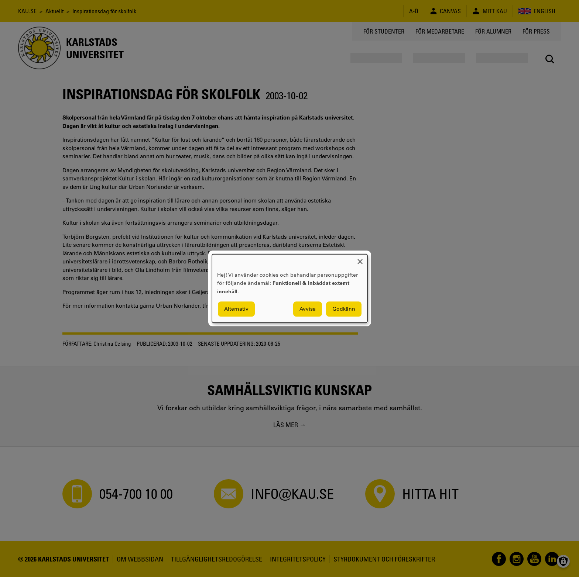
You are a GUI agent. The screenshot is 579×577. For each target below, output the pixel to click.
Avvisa (307, 309)
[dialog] (289, 288)
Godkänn (343, 309)
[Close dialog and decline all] (360, 258)
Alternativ (236, 309)
